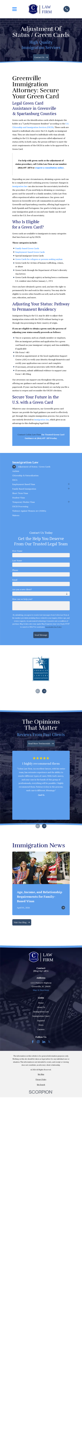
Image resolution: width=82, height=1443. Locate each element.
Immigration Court (41, 1016)
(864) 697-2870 (41, 971)
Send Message (41, 635)
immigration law (19, 186)
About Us (41, 1007)
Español (41, 1020)
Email (14, 580)
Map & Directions (41, 990)
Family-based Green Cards (27, 248)
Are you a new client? (22, 589)
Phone (15, 570)
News (40, 1025)
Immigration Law (41, 1011)
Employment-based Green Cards (30, 252)
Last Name (17, 560)
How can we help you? (22, 599)
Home (41, 1002)
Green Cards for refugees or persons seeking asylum (38, 259)
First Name (17, 551)
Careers (40, 1029)
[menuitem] (41, 467)
